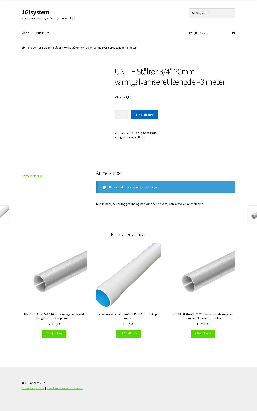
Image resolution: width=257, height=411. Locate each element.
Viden (25, 33)
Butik (40, 33)
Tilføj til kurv (145, 115)
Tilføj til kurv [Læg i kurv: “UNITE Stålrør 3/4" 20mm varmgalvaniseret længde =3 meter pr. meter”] (203, 333)
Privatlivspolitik (33, 388)
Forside (31, 47)
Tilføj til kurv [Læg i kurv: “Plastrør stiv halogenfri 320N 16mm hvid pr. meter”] (128, 333)
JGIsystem (35, 12)
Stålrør (57, 47)
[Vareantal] (121, 114)
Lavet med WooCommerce (65, 388)
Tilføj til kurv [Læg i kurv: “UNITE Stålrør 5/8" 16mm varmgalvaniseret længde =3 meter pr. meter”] (54, 333)
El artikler (44, 47)
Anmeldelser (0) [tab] (33, 176)
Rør (131, 137)
